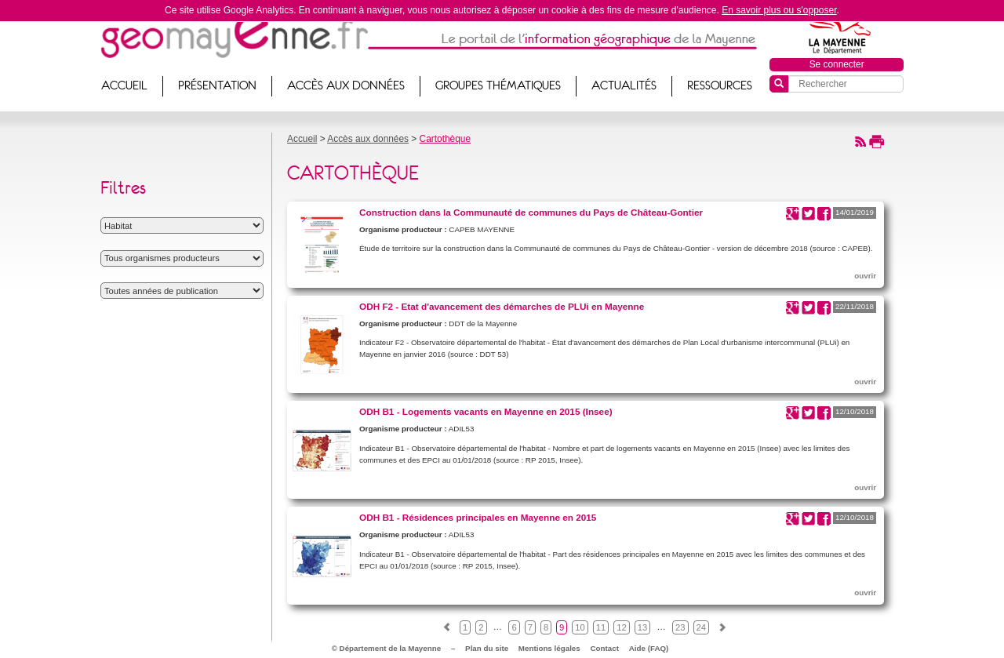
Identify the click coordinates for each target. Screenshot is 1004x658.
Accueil (124, 85)
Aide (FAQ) (649, 648)
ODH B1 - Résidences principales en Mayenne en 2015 (477, 517)
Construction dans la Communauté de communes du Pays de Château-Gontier (531, 212)
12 (621, 627)
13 (642, 627)
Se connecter (836, 64)
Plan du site (486, 648)
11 (601, 627)
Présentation (217, 85)
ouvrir (865, 275)
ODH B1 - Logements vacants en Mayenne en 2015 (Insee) (486, 411)
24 (701, 627)
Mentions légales (549, 648)
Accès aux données (346, 85)
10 (579, 627)
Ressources (719, 85)
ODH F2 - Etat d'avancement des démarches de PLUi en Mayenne (501, 306)
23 (680, 627)
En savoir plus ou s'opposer (779, 10)
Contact (605, 648)
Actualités (624, 85)
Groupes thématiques (498, 85)
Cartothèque (445, 138)
